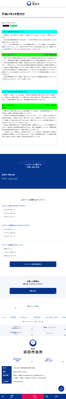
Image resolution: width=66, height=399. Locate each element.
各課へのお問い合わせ (54, 360)
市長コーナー (25, 317)
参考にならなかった (10, 255)
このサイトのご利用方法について (22, 328)
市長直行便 (37, 317)
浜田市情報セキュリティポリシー (21, 334)
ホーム (4, 317)
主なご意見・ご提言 (51, 317)
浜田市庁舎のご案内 (23, 360)
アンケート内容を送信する (33, 264)
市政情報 (13, 317)
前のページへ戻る (26, 307)
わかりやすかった (9, 229)
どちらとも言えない (10, 213)
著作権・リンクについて (54, 328)
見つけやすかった (9, 209)
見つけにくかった (9, 216)
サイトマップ (56, 334)
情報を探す (43, 292)
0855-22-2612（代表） (20, 371)
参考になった (8, 249)
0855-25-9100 (13, 178)
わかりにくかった (9, 236)
